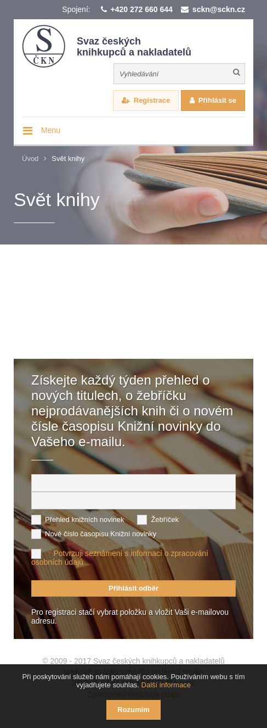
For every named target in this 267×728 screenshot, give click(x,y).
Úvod (30, 158)
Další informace (166, 685)
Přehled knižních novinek (84, 519)
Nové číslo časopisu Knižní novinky (100, 534)
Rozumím (133, 709)
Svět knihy (68, 158)
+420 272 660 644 (142, 9)
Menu (50, 130)
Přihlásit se (217, 100)
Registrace (152, 100)
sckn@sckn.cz (218, 9)
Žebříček (165, 519)
